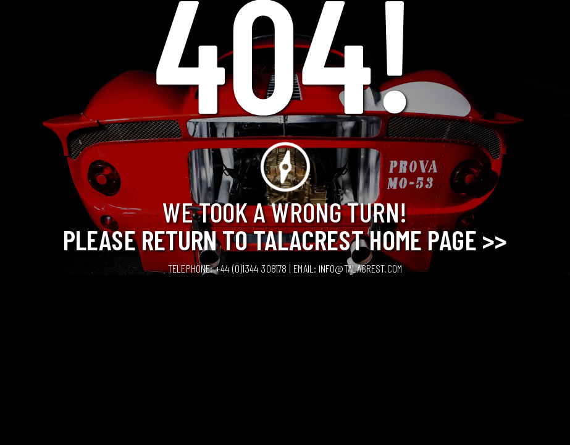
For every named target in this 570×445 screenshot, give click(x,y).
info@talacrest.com (360, 268)
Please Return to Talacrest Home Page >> (285, 239)
